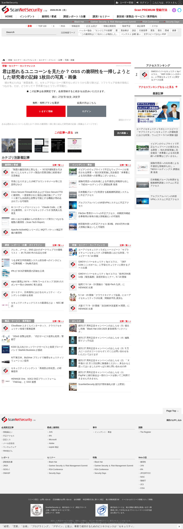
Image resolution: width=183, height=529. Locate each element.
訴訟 (134, 30)
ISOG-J (6, 469)
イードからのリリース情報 (132, 499)
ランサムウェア (9, 447)
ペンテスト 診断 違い (131, 34)
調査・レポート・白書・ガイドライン (23, 245)
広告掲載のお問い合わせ (62, 499)
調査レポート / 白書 (74, 16)
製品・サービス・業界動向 (18, 321)
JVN (51, 432)
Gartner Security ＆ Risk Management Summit (113, 21)
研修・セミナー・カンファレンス (88, 245)
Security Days (172, 21)
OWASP (6, 473)
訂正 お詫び (91, 26)
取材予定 (126, 26)
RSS (63, 26)
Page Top (171, 411)
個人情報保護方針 (112, 499)
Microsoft (53, 439)
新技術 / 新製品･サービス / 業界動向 (137, 16)
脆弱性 (143, 462)
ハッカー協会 (85, 30)
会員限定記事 (7, 427)
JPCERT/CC (145, 473)
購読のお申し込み (174, 420)
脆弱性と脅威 (11, 165)
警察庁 (143, 481)
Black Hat (79, 21)
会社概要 (77, 499)
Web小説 (142, 457)
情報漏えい (8, 432)
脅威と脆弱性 (53, 427)
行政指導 (143, 30)
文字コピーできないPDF (155, 34)
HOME (9, 16)
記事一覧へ (58, 165)
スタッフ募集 (147, 499)
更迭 (152, 30)
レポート (5, 457)
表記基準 (141, 26)
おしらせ (76, 321)
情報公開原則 (110, 26)
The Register (145, 432)
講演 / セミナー (101, 16)
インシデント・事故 (82, 165)
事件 (95, 427)
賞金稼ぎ (125, 30)
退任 (160, 30)
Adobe (51, 443)
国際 (140, 427)
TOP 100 (42, 26)
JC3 (142, 484)
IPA (50, 436)
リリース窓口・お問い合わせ (39, 499)
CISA (142, 488)
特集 (95, 457)
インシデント (27, 16)
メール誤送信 (8, 443)
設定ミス (7, 439)
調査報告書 (8, 462)
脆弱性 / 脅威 (49, 16)
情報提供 (76, 26)
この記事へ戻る (66, 133)
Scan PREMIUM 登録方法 (150, 10)
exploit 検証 (54, 447)
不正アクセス (8, 436)
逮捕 (174, 30)
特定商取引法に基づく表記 (93, 499)
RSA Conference (151, 21)
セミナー (51, 457)
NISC (142, 477)
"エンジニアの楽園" (103, 30)
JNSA (5, 466)
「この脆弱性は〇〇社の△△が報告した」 (98, 34)
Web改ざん (8, 451)
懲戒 (167, 30)
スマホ (155, 26)
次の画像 (121, 133)
